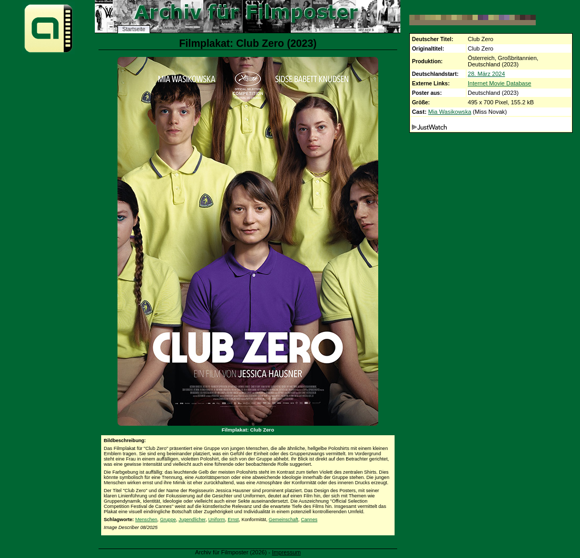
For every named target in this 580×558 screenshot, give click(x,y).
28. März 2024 (486, 74)
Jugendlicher (192, 519)
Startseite (133, 29)
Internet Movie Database (499, 83)
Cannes (309, 519)
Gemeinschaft (283, 519)
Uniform (216, 519)
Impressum (286, 552)
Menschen (146, 519)
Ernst (233, 519)
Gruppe (168, 519)
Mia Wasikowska (449, 112)
